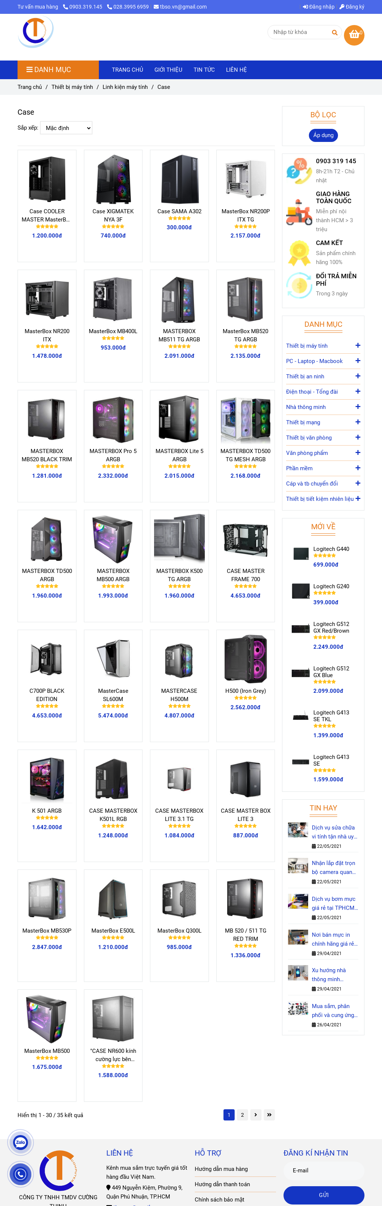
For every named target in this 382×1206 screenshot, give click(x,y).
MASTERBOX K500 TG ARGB (179, 575)
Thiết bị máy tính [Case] (72, 87)
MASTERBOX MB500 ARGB (113, 575)
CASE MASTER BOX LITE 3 (245, 814)
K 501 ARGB (47, 810)
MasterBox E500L (113, 930)
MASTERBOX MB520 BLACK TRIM (47, 455)
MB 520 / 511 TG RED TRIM (245, 934)
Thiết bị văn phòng (323, 437)
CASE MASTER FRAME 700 (245, 575)
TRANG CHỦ (127, 69)
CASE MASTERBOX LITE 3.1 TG (179, 814)
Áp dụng (323, 135)
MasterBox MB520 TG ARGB (245, 335)
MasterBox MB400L (113, 331)
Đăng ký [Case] (351, 7)
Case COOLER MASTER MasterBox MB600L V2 (47, 216)
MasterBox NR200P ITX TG (246, 215)
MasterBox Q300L (179, 930)
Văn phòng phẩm (323, 452)
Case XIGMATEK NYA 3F (113, 215)
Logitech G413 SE (331, 760)
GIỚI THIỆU (168, 69)
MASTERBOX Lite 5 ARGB (179, 455)
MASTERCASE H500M (179, 695)
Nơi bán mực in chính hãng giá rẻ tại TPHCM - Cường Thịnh (333, 939)
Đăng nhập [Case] (319, 7)
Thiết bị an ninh (323, 375)
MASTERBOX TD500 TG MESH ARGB (245, 455)
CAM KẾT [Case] (329, 243)
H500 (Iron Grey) (245, 691)
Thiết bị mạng (323, 421)
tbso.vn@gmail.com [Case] (180, 7)
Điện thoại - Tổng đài (323, 391)
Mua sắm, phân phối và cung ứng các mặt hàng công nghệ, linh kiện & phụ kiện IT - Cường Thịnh (334, 1011)
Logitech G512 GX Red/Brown (331, 627)
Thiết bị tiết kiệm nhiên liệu (323, 498)
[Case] (36, 32)
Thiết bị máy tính (323, 345)
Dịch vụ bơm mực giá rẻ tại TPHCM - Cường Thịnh (334, 904)
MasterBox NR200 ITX (47, 335)
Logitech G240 (331, 586)
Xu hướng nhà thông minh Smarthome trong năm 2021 (334, 975)
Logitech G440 (331, 549)
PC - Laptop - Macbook (323, 360)
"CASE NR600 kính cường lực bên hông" (113, 1055)
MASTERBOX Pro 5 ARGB (113, 455)
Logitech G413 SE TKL (331, 716)
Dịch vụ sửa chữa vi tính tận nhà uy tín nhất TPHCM (333, 832)
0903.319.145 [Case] (83, 7)
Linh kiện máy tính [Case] (125, 87)
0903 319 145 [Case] (336, 161)
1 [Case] (229, 1115)
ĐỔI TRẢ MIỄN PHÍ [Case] (336, 280)
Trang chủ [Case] (30, 87)
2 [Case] (242, 1115)
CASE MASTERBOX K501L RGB (113, 814)
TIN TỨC (204, 69)
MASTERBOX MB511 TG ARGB (179, 335)
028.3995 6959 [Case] (128, 7)
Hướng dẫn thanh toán (222, 1184)
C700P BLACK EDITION (46, 695)
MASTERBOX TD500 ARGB (47, 575)
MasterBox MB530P (46, 930)
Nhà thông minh (323, 406)
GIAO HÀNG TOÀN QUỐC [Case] (333, 197)
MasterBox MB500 (47, 1051)
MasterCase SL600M (113, 695)
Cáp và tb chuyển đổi (323, 483)
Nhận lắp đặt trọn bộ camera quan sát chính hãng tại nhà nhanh (334, 868)
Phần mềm (323, 467)
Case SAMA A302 (179, 211)
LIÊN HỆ (236, 69)
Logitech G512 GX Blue (331, 672)
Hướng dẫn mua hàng (221, 1169)
